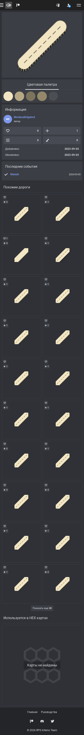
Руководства (49, 712)
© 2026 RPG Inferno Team (42, 730)
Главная (32, 712)
